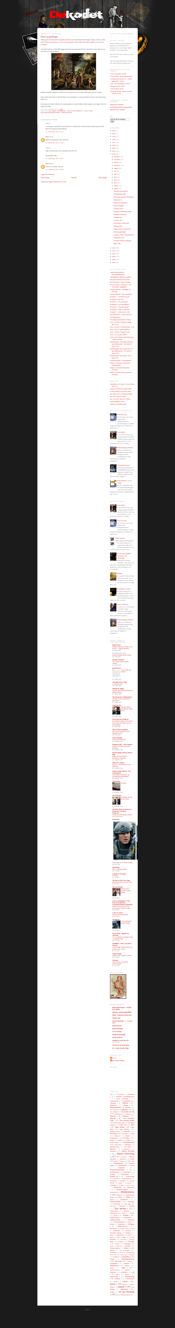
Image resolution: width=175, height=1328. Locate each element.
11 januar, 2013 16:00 (55, 169)
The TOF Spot (116, 795)
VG (115, 1255)
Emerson (126, 1131)
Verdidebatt (126, 1257)
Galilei (120, 1140)
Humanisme (127, 1149)
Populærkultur (128, 1217)
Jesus (122, 1161)
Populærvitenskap (116, 1220)
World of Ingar (117, 954)
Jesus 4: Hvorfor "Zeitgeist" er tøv (120, 332)
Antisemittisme (114, 1101)
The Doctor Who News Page (121, 880)
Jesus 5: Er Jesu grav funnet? (118, 334)
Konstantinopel (114, 1172)
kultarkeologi (129, 1276)
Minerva (119, 1195)
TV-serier (131, 1241)
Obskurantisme (114, 1211)
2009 (114, 256)
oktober (116, 162)
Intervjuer (123, 1159)
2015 (114, 148)
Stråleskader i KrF (119, 238)
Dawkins (113, 1116)
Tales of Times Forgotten (120, 729)
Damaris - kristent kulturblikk (121, 1012)
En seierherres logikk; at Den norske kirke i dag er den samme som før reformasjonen (122, 722)
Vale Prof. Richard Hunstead (120, 914)
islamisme (113, 1272)
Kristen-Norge (130, 1176)
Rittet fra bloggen (119, 206)
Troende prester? (118, 208)
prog (124, 1284)
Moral (120, 1197)
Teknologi (127, 1244)
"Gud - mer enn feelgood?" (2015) (120, 83)
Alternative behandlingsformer (125, 1096)
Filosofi (127, 1136)
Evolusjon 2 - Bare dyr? (117, 299)
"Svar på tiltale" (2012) (117, 89)
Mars (122, 1185)
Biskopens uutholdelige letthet (122, 211)
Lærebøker (113, 1185)
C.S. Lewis (113, 1110)
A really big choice (117, 684)
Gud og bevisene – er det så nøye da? (121, 314)
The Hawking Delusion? (123, 465)
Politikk (126, 1215)
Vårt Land (118, 1261)
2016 (114, 145)
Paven (116, 1215)
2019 (114, 136)
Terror (112, 1246)
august (116, 168)
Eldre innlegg (102, 177)
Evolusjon (114, 1133)
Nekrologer (131, 1201)
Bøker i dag (117, 243)
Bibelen (126, 1103)
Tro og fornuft (125, 1250)
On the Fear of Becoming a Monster (122, 815)
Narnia (112, 1199)
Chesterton (124, 1110)
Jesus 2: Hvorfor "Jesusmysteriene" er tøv (122, 327)
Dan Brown (118, 1114)
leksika (116, 1281)
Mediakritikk (118, 1187)
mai (115, 177)
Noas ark (113, 1206)
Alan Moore (120, 1094)
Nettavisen (117, 1204)
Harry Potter (118, 1144)
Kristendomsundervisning (51, 112)
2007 (114, 262)
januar (116, 188)
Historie (113, 1149)
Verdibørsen (116, 1257)
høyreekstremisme (115, 1270)
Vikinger (113, 1259)
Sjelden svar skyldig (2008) (118, 404)
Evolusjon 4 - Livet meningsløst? (119, 304)
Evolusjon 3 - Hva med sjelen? (119, 302)
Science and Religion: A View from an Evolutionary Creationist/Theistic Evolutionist (122, 902)
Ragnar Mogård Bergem (118, 1060)
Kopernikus (127, 1172)
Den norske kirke (119, 1123)
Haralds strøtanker (118, 660)
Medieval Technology (118, 1034)
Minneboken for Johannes (117, 109)
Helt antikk (127, 1147)
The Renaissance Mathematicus (122, 697)
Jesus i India (131, 1161)
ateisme (127, 1265)
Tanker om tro (118, 200)
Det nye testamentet (75, 111)
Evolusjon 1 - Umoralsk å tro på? (119, 297)
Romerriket (117, 1230)
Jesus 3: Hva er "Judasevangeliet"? (120, 329)
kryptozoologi (114, 1276)
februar (116, 186)
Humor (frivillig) (128, 1151)
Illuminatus (124, 1156)
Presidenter (131, 1220)
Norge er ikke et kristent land (122, 229)
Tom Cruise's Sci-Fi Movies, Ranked (122, 862)
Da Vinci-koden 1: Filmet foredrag (120, 282)
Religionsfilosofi (123, 1226)
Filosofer (118, 1136)
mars (115, 183)
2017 (114, 142)
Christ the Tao (116, 705)
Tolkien (126, 1248)
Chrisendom (116, 781)
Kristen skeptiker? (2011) (117, 401)
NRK (128, 1197)
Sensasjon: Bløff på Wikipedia (122, 240)
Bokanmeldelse (115, 1107)
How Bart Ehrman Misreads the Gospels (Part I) (127, 708)
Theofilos (128, 1246)
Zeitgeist (127, 1263)
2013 (114, 154)
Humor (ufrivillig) (125, 1153)
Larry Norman (117, 1031)
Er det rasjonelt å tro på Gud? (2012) (120, 391)
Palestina (124, 1213)
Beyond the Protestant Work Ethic (120, 279)
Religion (131, 1224)
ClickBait (123, 783)
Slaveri (130, 1235)
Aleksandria (130, 1094)
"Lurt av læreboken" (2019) (118, 74)
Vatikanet (131, 1255)
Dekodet (113, 1118)
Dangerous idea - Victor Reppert (122, 744)
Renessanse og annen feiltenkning (123, 197)
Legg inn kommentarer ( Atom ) (57, 182)
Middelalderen (127, 1192)
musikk (126, 1281)
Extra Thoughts (117, 738)
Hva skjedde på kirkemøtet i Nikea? (120, 320)
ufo (118, 1295)
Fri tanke (126, 1138)
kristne (127, 1274)
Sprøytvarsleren (117, 1037)
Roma (132, 1228)
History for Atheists (118, 763)
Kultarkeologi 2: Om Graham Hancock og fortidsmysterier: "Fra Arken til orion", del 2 (121, 351)
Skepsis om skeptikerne (120, 203)
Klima (132, 1165)
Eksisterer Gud (114, 1131)
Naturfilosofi (124, 1199)
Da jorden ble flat (127, 1112)
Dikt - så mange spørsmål (119, 869)
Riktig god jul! (118, 226)
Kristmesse (117, 1178)
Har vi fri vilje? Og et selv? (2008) (120, 399)
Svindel (120, 1241)
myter (113, 1284)
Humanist (113, 1151)
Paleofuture (116, 819)
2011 (114, 251)
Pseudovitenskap (119, 1222)
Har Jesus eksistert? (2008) (118, 396)
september (117, 165)
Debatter (126, 1116)
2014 (114, 151)
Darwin (128, 1114)
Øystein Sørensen (126, 1295)
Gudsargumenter (128, 1142)
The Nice (119, 1246)
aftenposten (114, 1265)
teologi (112, 1292)
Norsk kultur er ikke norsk (121, 223)
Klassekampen (122, 1165)
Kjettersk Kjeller (117, 1028)
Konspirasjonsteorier (118, 1170)
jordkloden (124, 1272)
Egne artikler (120, 1127)
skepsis (121, 1286)
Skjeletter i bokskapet (120, 214)
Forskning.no (114, 1138)
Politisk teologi (115, 1217)
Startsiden (74, 177)
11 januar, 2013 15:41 (55, 158)
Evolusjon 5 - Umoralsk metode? (119, 307)
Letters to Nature (117, 913)
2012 (114, 248)
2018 (114, 139)
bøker (124, 1268)
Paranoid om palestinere (121, 191)
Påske (130, 1222)
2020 (114, 134)
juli (115, 171)
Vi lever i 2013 (118, 220)
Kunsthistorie (66, 112)
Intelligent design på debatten (124, 447)
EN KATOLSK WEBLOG (120, 719)
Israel (116, 1161)
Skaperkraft (120, 1235)
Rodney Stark (124, 1228)
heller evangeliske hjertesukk (62, 40)
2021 (114, 131)
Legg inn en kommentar (48, 174)
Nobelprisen (122, 1206)
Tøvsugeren (116, 919)
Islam (132, 1159)
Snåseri (112, 1237)
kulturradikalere (130, 1279)
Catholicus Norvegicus (119, 874)
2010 (114, 254)
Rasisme (112, 1224)
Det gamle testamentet (58, 111)
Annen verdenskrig (122, 1099)
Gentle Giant (116, 1018)
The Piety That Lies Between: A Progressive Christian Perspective (122, 811)
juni (115, 174)
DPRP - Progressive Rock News (122, 1015)
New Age (128, 1204)
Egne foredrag (125, 1129)
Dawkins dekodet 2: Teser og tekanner (121, 294)
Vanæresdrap (124, 1254)
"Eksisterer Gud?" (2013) (117, 86)
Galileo (128, 1140)
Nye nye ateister (120, 432)
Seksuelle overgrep (116, 1233)
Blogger (127, 1105)
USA (121, 1252)
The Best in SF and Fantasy (120, 1045)
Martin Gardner (130, 1185)
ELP (132, 1125)
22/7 (111, 1094)
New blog (115, 875)
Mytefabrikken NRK (120, 194)
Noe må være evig (121, 414)
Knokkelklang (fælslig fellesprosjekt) (121, 107)
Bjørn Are (49, 137)
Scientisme (128, 1230)
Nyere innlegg (45, 177)
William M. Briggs (118, 688)
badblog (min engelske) (117, 104)
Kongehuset (122, 1168)
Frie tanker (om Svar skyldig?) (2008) (121, 394)
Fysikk (112, 1140)
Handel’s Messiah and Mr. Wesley (121, 655)
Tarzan (117, 1244)
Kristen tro (115, 1176)
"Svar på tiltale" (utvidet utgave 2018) (121, 76)
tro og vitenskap (126, 1291)
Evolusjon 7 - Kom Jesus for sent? (120, 312)
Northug (131, 1206)
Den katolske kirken (127, 1120)
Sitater (112, 1235)
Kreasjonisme (125, 1174)
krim (118, 1274)
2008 (114, 259)
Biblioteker (114, 1105)
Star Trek (123, 1239)
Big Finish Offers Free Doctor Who (122, 882)
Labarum (115, 960)
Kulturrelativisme (127, 1178)
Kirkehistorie (119, 1163)
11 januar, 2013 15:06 (55, 143)
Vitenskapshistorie (127, 1259)
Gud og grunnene (115, 317)
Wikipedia (129, 1261)
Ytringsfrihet (114, 1263)
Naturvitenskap (116, 1201)
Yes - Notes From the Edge (120, 1048)
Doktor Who (123, 1125)
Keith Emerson (117, 1026)
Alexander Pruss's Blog (119, 682)
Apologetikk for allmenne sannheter (120, 277)
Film (133, 1133)
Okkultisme (127, 1211)
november (117, 159)
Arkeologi (113, 1103)
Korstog (113, 1174)
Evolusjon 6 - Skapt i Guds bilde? (120, 309)
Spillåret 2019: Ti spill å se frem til (122, 955)
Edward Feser (116, 668)
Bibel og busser (120, 538)
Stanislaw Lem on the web (120, 1040)
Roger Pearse (116, 645)
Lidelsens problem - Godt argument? (120, 360)
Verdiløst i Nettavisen (122, 604)
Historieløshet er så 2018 (123, 589)
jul (133, 1272)
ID (118, 1157)
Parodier (132, 1213)
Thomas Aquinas (115, 1248)
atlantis (112, 1268)
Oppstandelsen (114, 1213)
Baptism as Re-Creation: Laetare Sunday (126, 890)
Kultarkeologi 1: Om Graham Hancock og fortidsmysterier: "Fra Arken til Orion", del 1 (121, 344)
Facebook (125, 1133)
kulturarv (118, 1279)
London (120, 1183)
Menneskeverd (114, 1192)
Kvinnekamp (113, 1181)
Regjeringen (121, 1224)
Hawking (128, 1144)
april (115, 180)
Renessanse (113, 1228)
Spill (118, 1237)
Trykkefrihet (113, 1252)
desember (117, 156)
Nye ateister (121, 1208)
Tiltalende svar (118, 217)
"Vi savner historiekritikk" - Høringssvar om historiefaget (124, 556)
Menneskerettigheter (122, 1189)
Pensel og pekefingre (49, 37)
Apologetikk (127, 1101)
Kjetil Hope (88, 111)
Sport (124, 1237)
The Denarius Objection (119, 739)
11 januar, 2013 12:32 (55, 131)
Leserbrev (123, 1181)
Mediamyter (130, 1187)
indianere (128, 1270)
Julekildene (119, 573)
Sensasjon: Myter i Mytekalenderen (124, 235)
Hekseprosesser (115, 1147)
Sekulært (128, 1233)
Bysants (128, 1107)
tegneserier (125, 1289)
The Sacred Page (117, 887)
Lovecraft (129, 1183)
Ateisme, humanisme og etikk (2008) (121, 389)
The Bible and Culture (119, 653)
